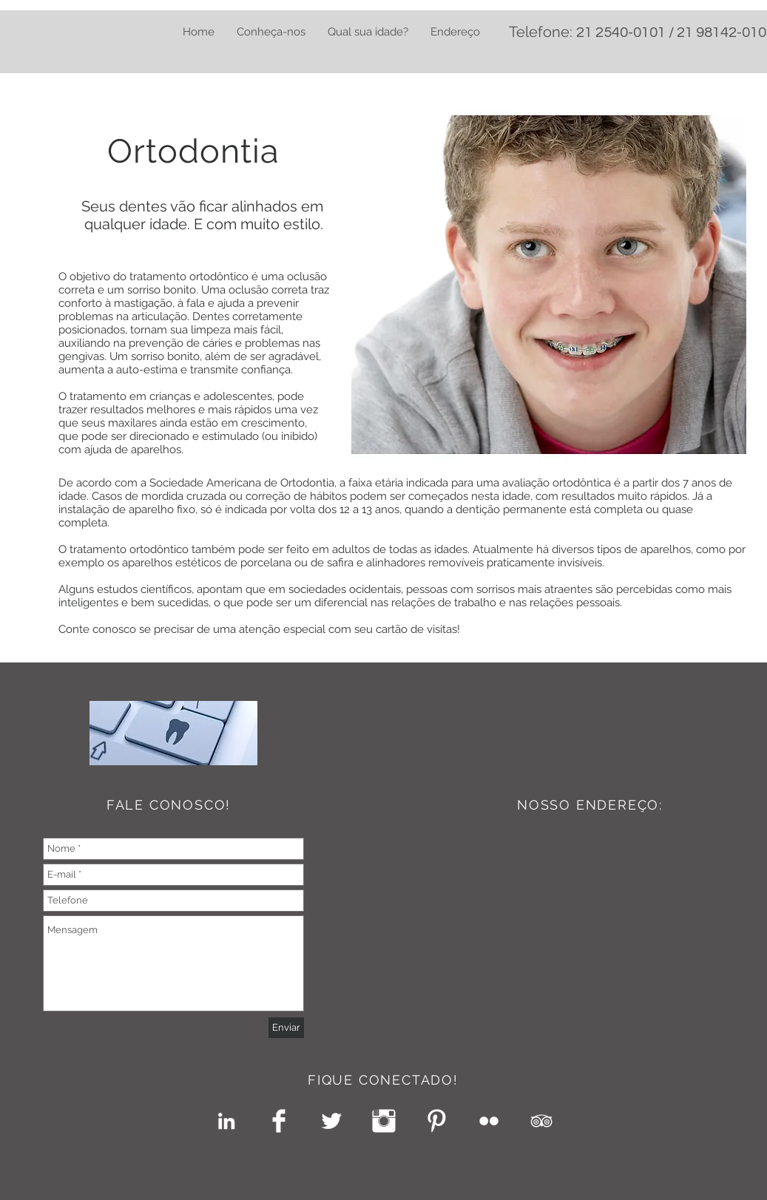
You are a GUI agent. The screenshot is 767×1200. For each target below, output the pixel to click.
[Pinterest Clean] (436, 1121)
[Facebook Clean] (279, 1121)
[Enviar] (286, 1027)
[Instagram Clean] (384, 1121)
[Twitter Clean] (331, 1121)
